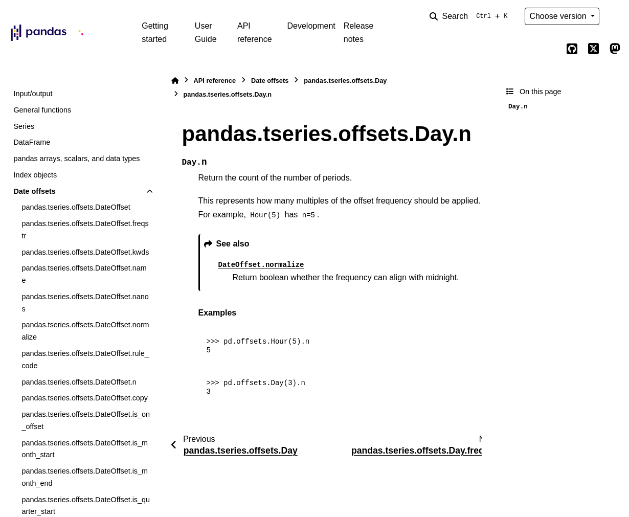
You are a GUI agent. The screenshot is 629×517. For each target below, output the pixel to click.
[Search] (470, 16)
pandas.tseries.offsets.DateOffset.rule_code (84, 359)
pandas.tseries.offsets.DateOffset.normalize (85, 331)
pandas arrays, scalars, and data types (76, 158)
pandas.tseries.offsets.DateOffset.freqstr (84, 229)
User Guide (206, 32)
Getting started (155, 32)
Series (23, 126)
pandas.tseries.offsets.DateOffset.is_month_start (84, 449)
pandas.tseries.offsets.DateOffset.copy (84, 398)
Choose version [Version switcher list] (559, 16)
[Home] (174, 80)
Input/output (32, 93)
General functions (42, 110)
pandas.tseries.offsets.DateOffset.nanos (84, 303)
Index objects (35, 175)
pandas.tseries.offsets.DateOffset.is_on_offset (85, 420)
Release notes (359, 32)
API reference (254, 32)
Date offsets (34, 191)
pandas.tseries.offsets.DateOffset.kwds (85, 252)
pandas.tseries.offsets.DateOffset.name (83, 274)
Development (311, 25)
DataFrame (31, 142)
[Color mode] (615, 16)
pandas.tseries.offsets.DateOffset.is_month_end (84, 477)
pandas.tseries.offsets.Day (345, 80)
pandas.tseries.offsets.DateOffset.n (78, 382)
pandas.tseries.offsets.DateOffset (75, 207)
